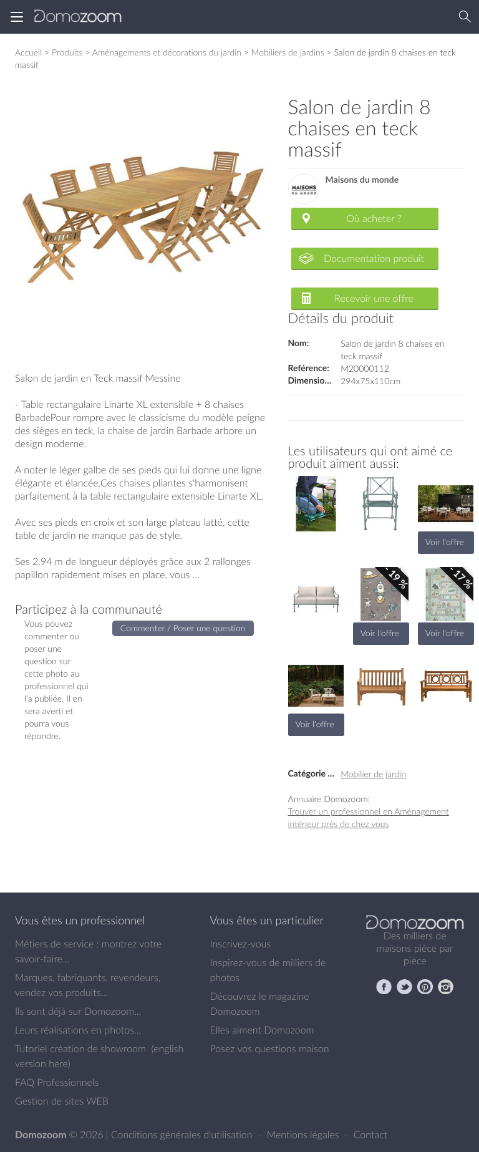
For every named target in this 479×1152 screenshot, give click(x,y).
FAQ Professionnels (57, 1082)
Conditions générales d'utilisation (183, 1134)
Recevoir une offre (374, 298)
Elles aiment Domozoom (262, 1030)
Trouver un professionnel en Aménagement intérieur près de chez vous (368, 817)
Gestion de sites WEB (62, 1101)
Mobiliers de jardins (287, 52)
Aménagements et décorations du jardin (166, 52)
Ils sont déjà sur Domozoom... (78, 1011)
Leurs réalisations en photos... (78, 1030)
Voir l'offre (444, 542)
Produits (67, 52)
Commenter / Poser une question (183, 628)
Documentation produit (374, 258)
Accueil (28, 52)
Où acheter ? (373, 218)
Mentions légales (304, 1134)
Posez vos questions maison (269, 1048)
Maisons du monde (362, 180)
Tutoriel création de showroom (80, 1048)
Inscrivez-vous (240, 944)
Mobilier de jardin (373, 774)
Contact (371, 1134)
